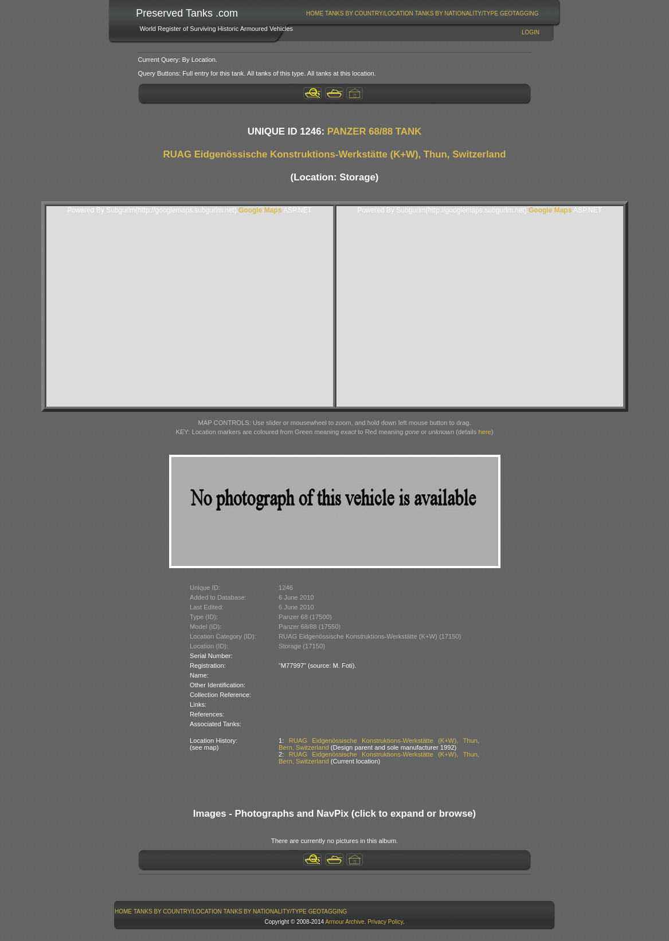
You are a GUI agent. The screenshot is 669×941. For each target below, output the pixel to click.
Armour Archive (344, 922)
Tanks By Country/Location (369, 13)
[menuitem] (315, 13)
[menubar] (422, 13)
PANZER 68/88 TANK (374, 131)
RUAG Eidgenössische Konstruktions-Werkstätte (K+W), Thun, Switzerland (334, 154)
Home (314, 13)
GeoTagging (519, 13)
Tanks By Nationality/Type (456, 13)
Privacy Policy (385, 922)
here (484, 431)
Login (530, 32)
